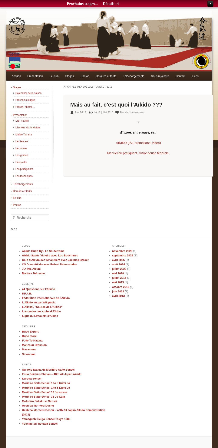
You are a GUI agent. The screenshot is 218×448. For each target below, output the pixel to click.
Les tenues (21, 141)
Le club (54, 76)
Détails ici (111, 3)
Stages (69, 76)
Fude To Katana (32, 340)
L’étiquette (21, 162)
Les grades (21, 155)
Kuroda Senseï (31, 378)
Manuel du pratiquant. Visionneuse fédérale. (138, 153)
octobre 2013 (120, 287)
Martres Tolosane (33, 273)
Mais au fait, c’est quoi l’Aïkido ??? (116, 104)
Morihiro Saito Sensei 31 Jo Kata (43, 396)
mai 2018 (118, 273)
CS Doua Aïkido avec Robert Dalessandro (49, 264)
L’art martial (22, 120)
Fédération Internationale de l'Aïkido (46, 298)
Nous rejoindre (160, 76)
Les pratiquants (24, 169)
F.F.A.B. (27, 293)
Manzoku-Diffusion (34, 345)
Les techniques (24, 176)
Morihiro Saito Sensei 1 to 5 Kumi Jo (46, 383)
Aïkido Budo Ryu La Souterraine (43, 251)
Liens (195, 76)
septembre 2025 (122, 255)
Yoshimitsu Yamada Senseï (39, 423)
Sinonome (28, 354)
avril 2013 (118, 295)
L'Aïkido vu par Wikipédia (39, 302)
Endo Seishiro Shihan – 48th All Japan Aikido (51, 374)
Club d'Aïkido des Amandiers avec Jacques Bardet (55, 260)
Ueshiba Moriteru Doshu (38, 405)
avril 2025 (118, 260)
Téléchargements (133, 76)
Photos (85, 76)
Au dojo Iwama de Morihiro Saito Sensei (48, 369)
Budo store (29, 336)
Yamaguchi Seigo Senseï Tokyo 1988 (46, 419)
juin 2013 (118, 291)
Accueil (16, 76)
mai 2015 (118, 282)
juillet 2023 (119, 268)
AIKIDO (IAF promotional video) (138, 143)
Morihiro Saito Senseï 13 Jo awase (44, 392)
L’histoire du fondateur (27, 127)
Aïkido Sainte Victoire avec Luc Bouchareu (50, 255)
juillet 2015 (119, 277)
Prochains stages (25, 99)
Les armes (21, 148)
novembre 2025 (122, 251)
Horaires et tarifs (106, 76)
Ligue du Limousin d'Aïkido (40, 315)
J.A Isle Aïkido (31, 268)
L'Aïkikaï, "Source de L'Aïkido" (42, 307)
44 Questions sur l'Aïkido (38, 289)
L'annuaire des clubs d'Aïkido (41, 311)
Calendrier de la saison (28, 93)
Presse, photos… (25, 106)
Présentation (35, 76)
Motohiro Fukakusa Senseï (39, 401)
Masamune (29, 349)
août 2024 (118, 264)
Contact (180, 76)
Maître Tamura (23, 134)
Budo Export (30, 331)
